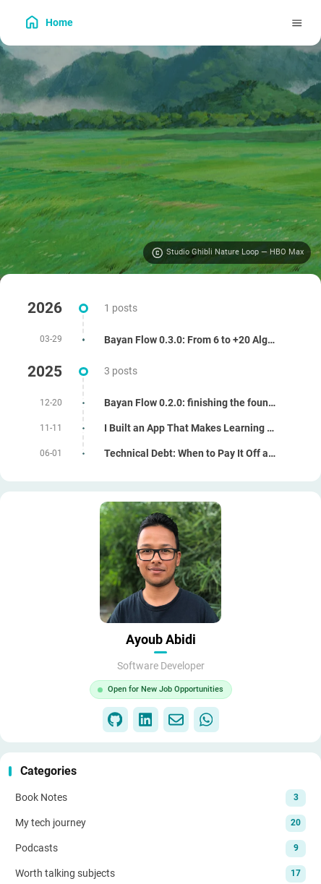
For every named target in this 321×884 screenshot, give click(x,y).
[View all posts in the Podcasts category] (160, 848)
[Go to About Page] (160, 562)
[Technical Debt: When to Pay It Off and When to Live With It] (160, 453)
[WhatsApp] (206, 719)
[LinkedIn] (145, 719)
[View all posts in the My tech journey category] (160, 822)
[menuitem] (269, 23)
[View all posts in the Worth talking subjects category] (160, 873)
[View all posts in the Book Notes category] (160, 797)
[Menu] (297, 23)
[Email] (176, 719)
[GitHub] (115, 719)
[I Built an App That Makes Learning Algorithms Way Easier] (160, 428)
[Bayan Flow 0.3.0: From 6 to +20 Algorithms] (160, 340)
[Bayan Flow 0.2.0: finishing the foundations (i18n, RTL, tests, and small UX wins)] (160, 403)
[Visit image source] (227, 253)
